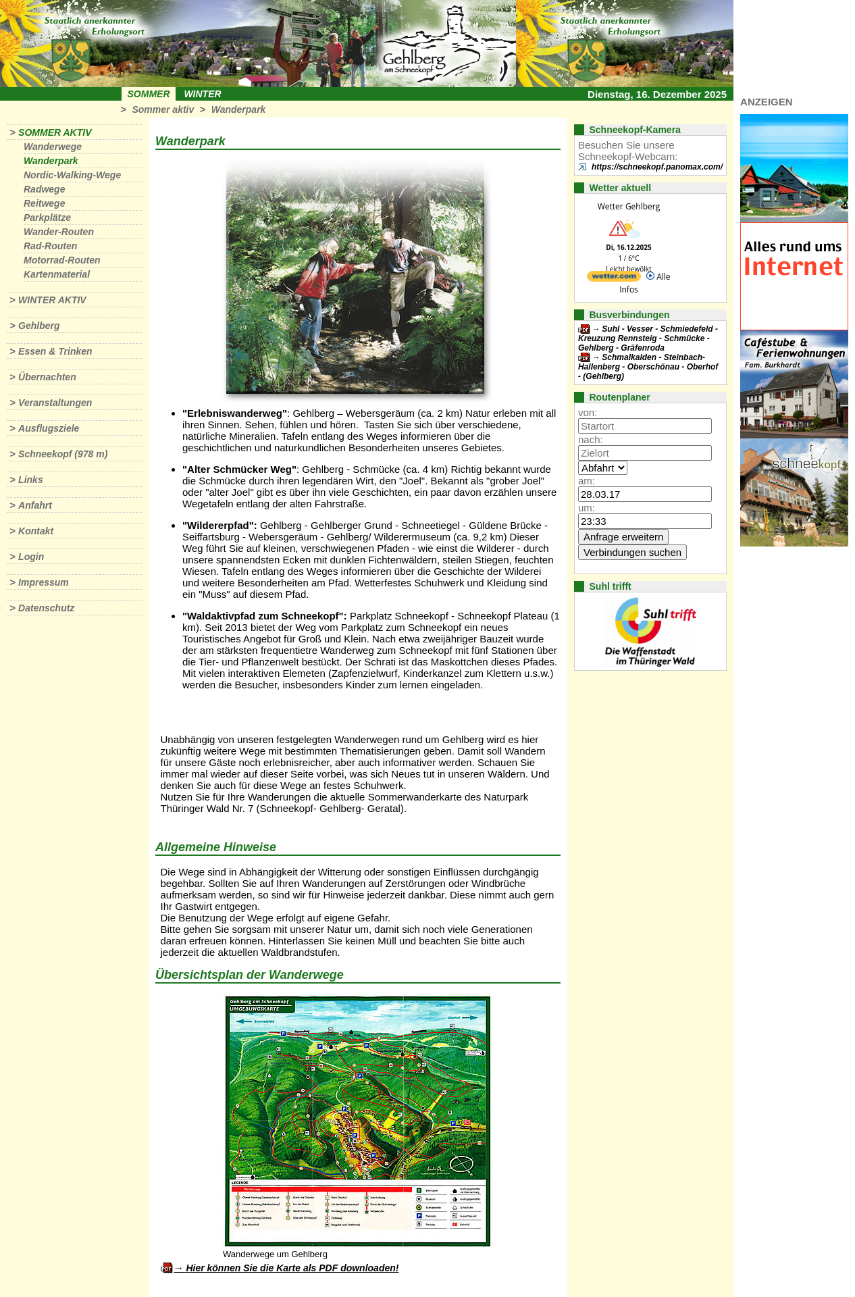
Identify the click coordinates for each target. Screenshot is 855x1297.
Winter (202, 93)
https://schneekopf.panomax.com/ (657, 167)
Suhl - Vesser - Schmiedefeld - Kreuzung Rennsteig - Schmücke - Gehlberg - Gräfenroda (648, 338)
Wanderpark (238, 109)
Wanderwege (53, 146)
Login (31, 556)
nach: (590, 439)
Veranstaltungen (55, 402)
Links (30, 479)
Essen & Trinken (55, 351)
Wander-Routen (59, 231)
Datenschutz (46, 608)
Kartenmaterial (57, 274)
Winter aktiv (52, 300)
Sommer (149, 93)
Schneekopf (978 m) (62, 454)
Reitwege (44, 203)
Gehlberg (38, 325)
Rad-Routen (50, 245)
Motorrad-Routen (62, 260)
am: (586, 480)
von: (587, 412)
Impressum (43, 582)
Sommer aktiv (163, 109)
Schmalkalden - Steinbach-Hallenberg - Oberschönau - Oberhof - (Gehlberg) (648, 367)
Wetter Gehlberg (629, 206)
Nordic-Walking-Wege (72, 175)
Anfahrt (35, 505)
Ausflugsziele (48, 428)
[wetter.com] (614, 278)
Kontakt (35, 531)
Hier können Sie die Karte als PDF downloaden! (292, 1268)
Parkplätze (47, 217)
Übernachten (47, 377)
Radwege (44, 189)
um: (586, 507)
